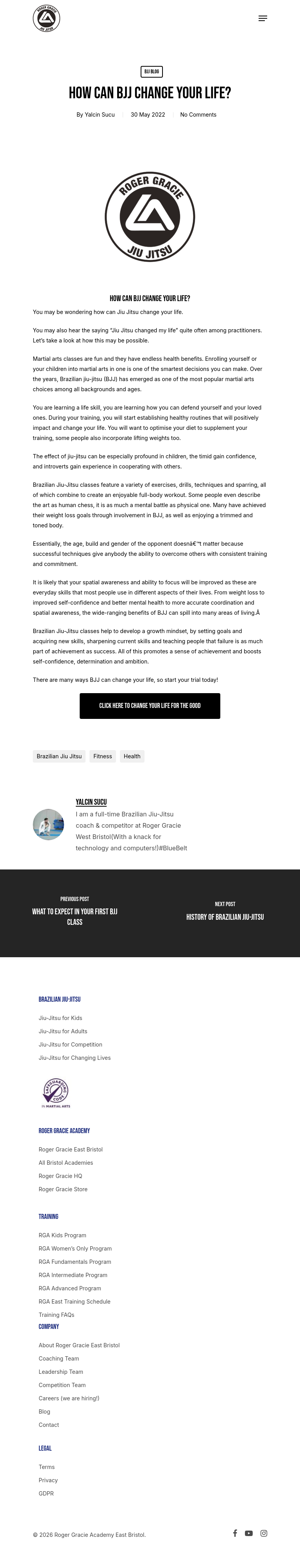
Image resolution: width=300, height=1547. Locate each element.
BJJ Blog (152, 71)
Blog (44, 1411)
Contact (49, 1424)
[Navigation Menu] (263, 18)
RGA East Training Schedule (75, 1301)
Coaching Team (59, 1358)
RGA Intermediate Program (73, 1275)
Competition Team (62, 1385)
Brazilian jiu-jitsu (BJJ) (88, 379)
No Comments (198, 114)
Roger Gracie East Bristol (71, 1149)
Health (132, 756)
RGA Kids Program (62, 1235)
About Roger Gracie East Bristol (79, 1345)
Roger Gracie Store (63, 1189)
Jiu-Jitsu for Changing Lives (75, 1057)
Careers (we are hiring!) (69, 1398)
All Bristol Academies (66, 1162)
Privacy (48, 1480)
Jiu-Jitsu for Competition (70, 1044)
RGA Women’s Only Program (75, 1248)
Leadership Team (61, 1371)
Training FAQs (57, 1314)
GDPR (46, 1493)
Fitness (102, 756)
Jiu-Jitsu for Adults (63, 1031)
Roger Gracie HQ (60, 1176)
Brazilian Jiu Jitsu (59, 756)
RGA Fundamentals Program (75, 1261)
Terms (47, 1467)
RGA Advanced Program (70, 1288)
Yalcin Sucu (99, 114)
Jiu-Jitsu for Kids (60, 1018)
